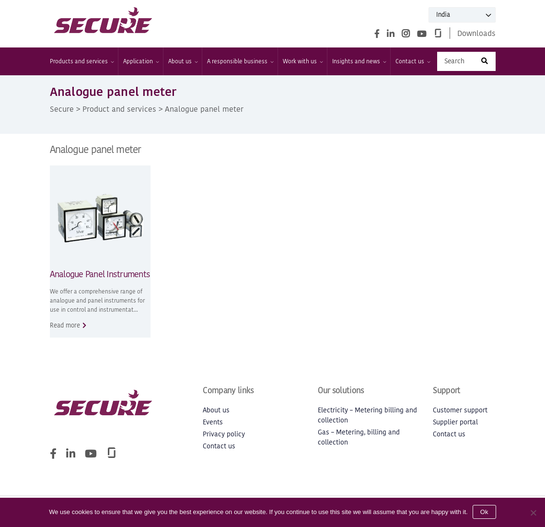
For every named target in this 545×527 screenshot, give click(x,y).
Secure (62, 109)
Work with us (302, 61)
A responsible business (240, 61)
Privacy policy (224, 434)
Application (140, 61)
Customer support (460, 410)
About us (182, 61)
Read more (65, 325)
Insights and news (358, 61)
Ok (484, 511)
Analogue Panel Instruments (100, 274)
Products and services (81, 61)
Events (213, 422)
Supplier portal (455, 422)
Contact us (412, 61)
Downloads (476, 33)
